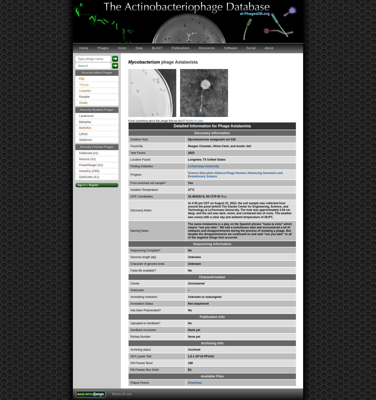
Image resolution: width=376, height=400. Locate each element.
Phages (103, 48)
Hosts (122, 48)
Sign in (81, 185)
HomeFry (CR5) (89, 171)
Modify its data (194, 120)
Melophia (85, 122)
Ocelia (83, 102)
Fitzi (81, 79)
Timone (84, 85)
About (268, 48)
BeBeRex (85, 128)
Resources (207, 48)
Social (250, 48)
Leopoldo (85, 91)
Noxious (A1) (87, 159)
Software (230, 48)
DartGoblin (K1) (89, 177)
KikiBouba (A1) (88, 153)
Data (139, 48)
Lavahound (86, 116)
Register (94, 185)
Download (195, 382)
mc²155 (212, 139)
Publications (181, 48)
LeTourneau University (203, 166)
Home (83, 48)
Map (224, 196)
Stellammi (85, 140)
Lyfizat (83, 134)
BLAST (157, 48)
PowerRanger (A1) (91, 165)
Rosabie (84, 97)
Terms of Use (121, 394)
